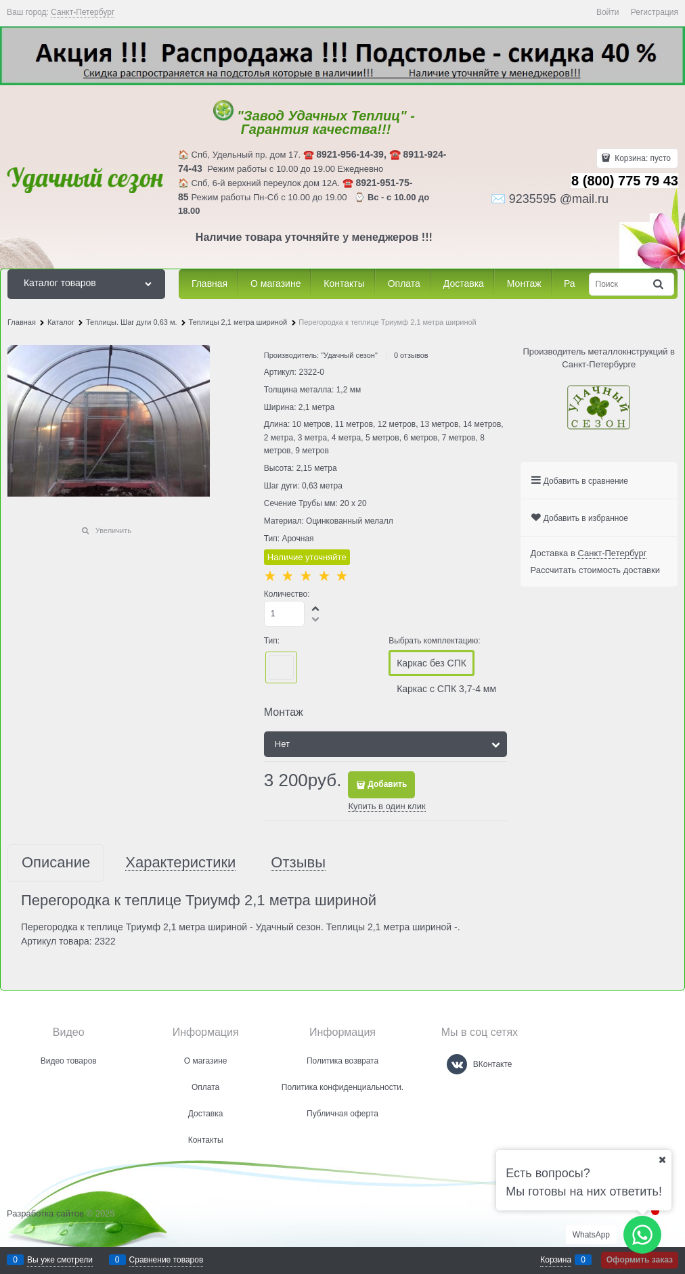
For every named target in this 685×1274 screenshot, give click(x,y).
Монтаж (283, 712)
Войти (607, 12)
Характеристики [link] (180, 863)
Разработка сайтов (45, 1213)
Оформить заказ (639, 1260)
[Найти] (659, 284)
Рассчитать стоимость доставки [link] (595, 570)
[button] (316, 608)
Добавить (387, 784)
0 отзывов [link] (411, 355)
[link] (82, 12)
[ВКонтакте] (457, 1064)
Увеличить (113, 530)
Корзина (555, 1259)
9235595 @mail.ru (559, 199)
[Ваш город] (662, 1159)
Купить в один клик (386, 806)
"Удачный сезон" (349, 355)
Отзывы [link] (298, 863)
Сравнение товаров (166, 1259)
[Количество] (284, 614)
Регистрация (654, 12)
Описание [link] (56, 863)
